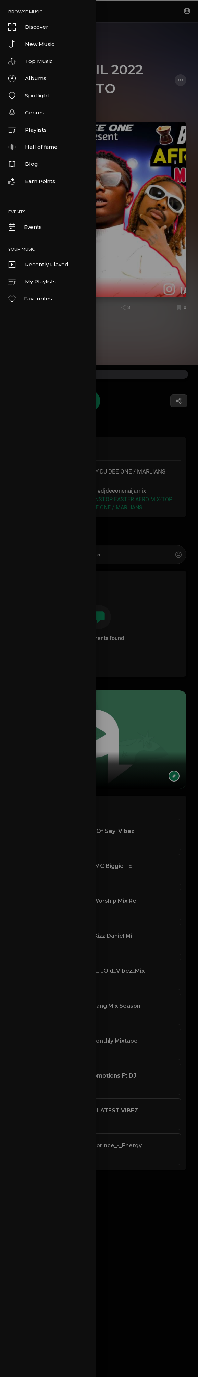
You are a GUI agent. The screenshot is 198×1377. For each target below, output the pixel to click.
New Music (31, 44)
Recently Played (38, 264)
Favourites (30, 298)
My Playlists (32, 281)
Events (25, 227)
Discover (28, 27)
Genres (26, 112)
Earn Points (31, 181)
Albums (27, 78)
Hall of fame (33, 147)
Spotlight (28, 95)
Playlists (27, 130)
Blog (23, 164)
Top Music (30, 61)
